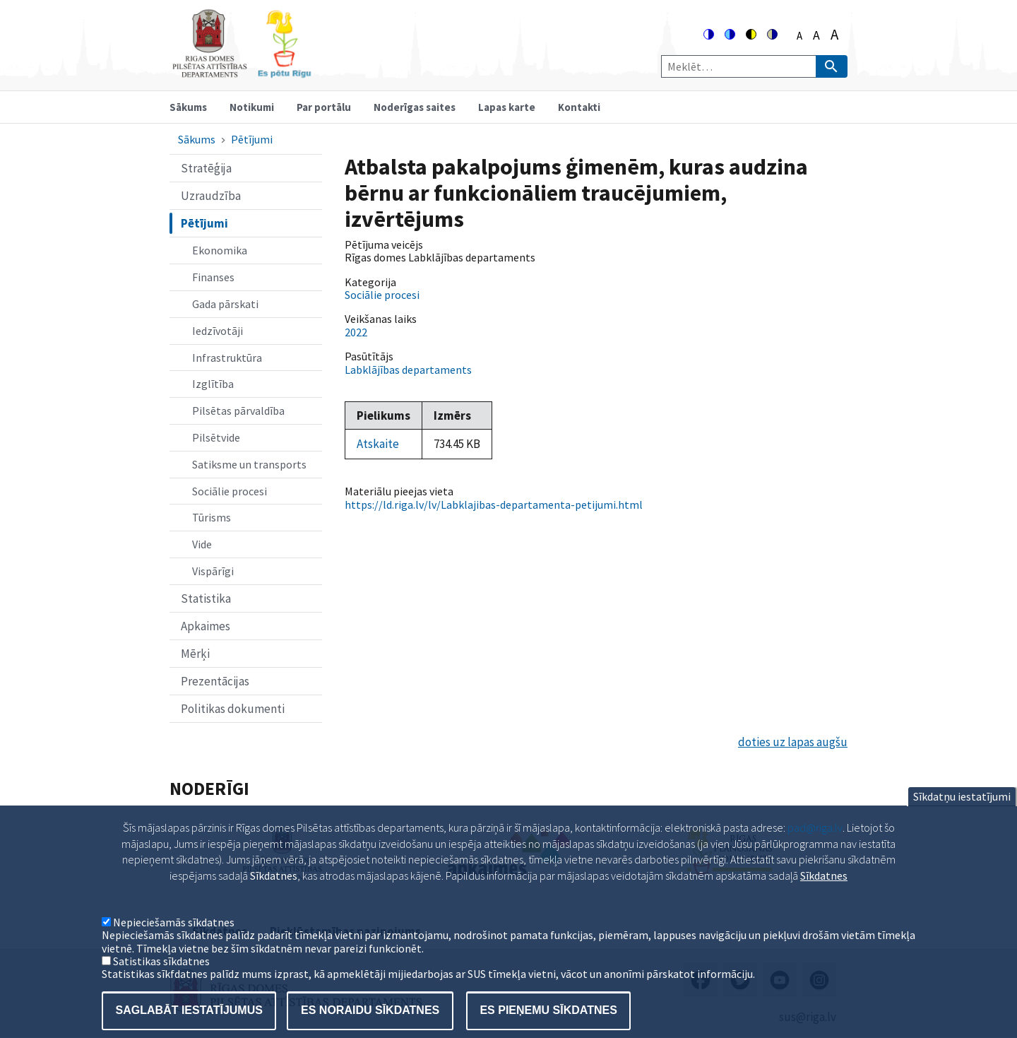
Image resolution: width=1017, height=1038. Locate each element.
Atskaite (378, 444)
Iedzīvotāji (217, 331)
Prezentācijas (215, 681)
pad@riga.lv (815, 849)
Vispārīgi (213, 571)
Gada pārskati (225, 304)
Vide (202, 544)
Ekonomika (219, 250)
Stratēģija (206, 168)
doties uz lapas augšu (793, 742)
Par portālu (324, 107)
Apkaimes (205, 626)
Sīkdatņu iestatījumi (962, 817)
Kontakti (579, 107)
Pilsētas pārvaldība (238, 410)
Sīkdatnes (824, 896)
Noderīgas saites (415, 107)
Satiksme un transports (249, 464)
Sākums (188, 107)
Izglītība (213, 384)
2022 (356, 332)
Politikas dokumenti (233, 708)
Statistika (206, 598)
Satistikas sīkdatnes (161, 982)
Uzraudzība (211, 196)
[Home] (242, 72)
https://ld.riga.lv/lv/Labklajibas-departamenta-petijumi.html (494, 504)
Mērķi (195, 653)
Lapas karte (506, 107)
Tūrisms (211, 517)
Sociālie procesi (229, 491)
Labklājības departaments (408, 369)
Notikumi (252, 107)
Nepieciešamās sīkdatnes (173, 943)
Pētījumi (252, 139)
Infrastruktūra (227, 357)
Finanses (213, 277)
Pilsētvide (216, 437)
